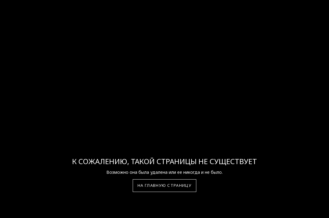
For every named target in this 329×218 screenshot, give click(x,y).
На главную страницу (164, 185)
